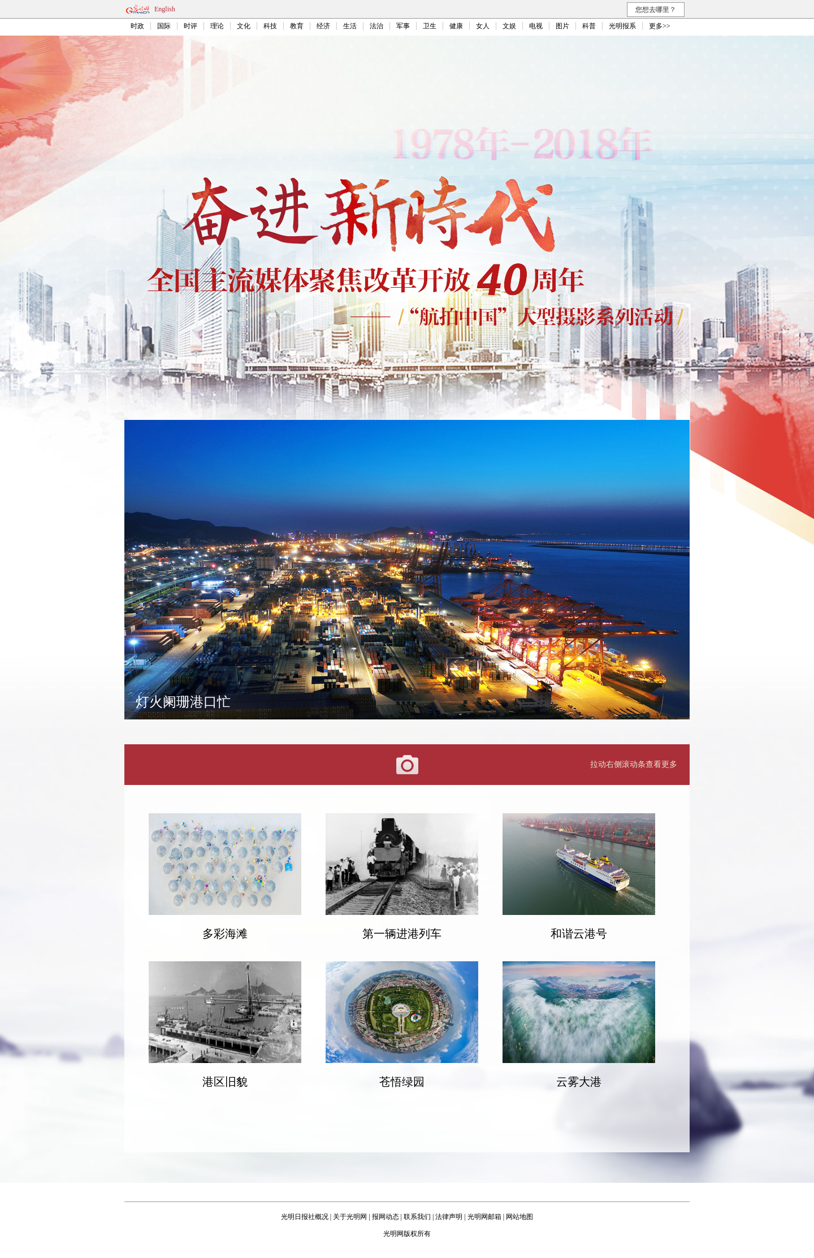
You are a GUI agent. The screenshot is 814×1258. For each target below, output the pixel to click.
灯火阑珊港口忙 (183, 702)
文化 (243, 26)
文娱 (509, 26)
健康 (456, 26)
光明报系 (622, 26)
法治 (376, 26)
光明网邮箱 (484, 1217)
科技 (270, 26)
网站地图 (519, 1217)
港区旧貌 (225, 1081)
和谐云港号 (579, 933)
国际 (164, 26)
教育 (297, 26)
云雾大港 (578, 1081)
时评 (190, 26)
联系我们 (417, 1217)
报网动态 (385, 1217)
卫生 (429, 26)
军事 (403, 26)
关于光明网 (350, 1217)
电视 (536, 26)
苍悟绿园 (402, 1081)
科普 (589, 26)
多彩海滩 (225, 933)
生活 (350, 26)
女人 (483, 26)
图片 (562, 26)
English (164, 9)
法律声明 (448, 1217)
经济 (323, 26)
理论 (217, 26)
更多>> (659, 26)
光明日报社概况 (304, 1217)
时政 (137, 26)
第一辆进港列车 (401, 933)
